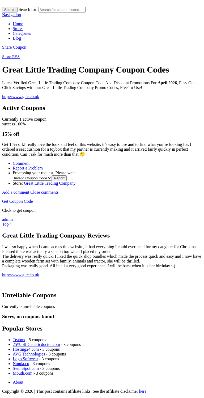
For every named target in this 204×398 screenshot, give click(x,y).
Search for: (28, 9)
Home (18, 24)
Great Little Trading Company (49, 183)
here (143, 391)
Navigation (11, 14)
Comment (21, 163)
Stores (18, 28)
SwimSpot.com (26, 368)
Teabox (19, 339)
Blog (17, 38)
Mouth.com (22, 373)
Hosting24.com (26, 349)
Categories (22, 33)
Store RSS (11, 56)
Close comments (44, 192)
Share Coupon (14, 47)
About (18, 382)
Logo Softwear (25, 359)
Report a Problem (28, 168)
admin (7, 219)
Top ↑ (7, 224)
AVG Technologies (29, 354)
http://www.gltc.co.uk (20, 96)
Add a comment (15, 192)
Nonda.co (21, 363)
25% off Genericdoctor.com (36, 344)
